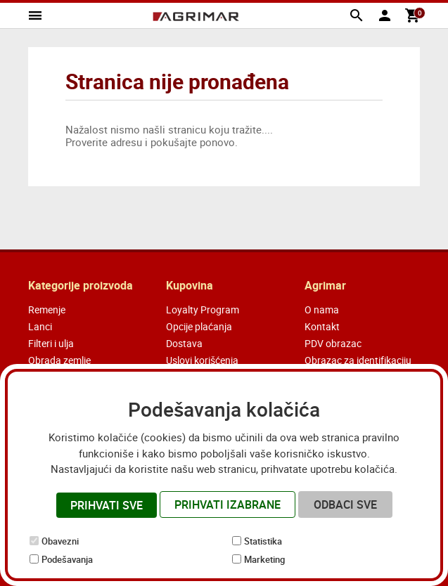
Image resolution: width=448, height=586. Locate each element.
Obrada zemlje (59, 360)
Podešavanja (67, 559)
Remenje (46, 309)
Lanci (40, 326)
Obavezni (60, 541)
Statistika (263, 541)
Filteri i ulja (51, 343)
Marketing (264, 559)
